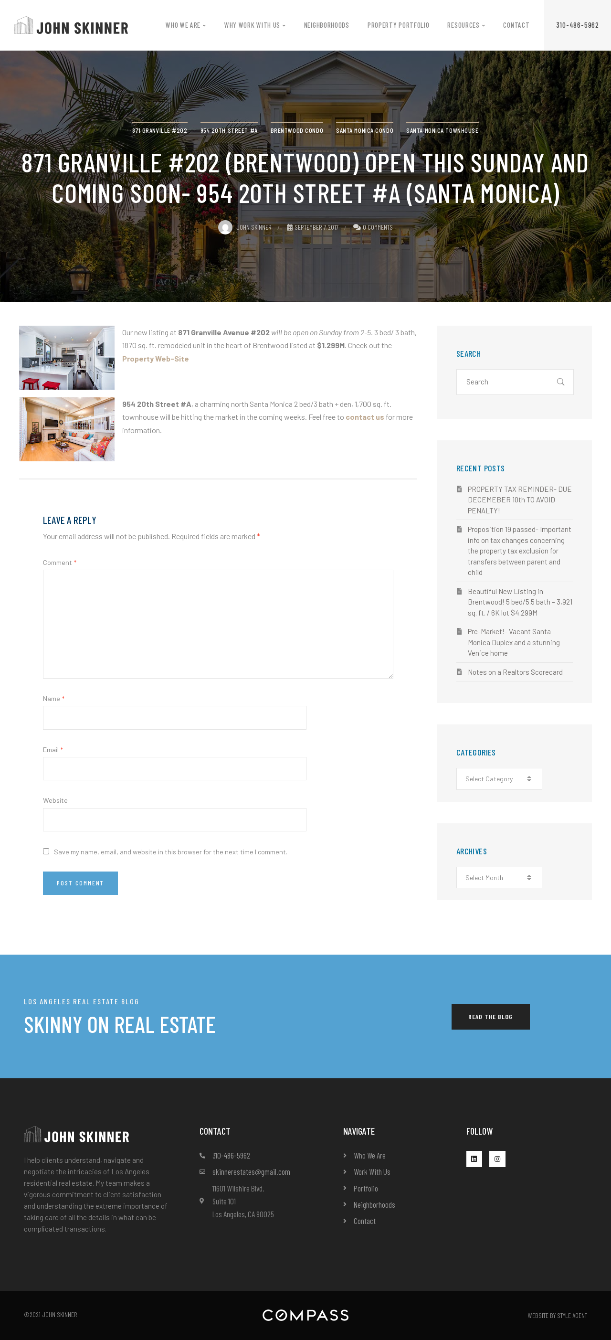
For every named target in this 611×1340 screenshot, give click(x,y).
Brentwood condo (297, 130)
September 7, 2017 (312, 227)
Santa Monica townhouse (442, 130)
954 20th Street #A (229, 130)
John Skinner (245, 227)
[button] (577, 25)
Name (53, 698)
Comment (59, 562)
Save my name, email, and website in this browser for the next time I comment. (170, 852)
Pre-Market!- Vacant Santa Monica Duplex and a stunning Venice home (514, 642)
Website (55, 800)
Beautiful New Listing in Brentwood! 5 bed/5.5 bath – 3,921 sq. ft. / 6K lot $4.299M (520, 602)
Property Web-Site (155, 358)
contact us (365, 416)
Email (53, 749)
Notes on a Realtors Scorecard (515, 672)
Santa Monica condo (364, 130)
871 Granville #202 (159, 130)
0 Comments (378, 227)
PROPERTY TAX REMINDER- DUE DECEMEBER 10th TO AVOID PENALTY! (520, 500)
